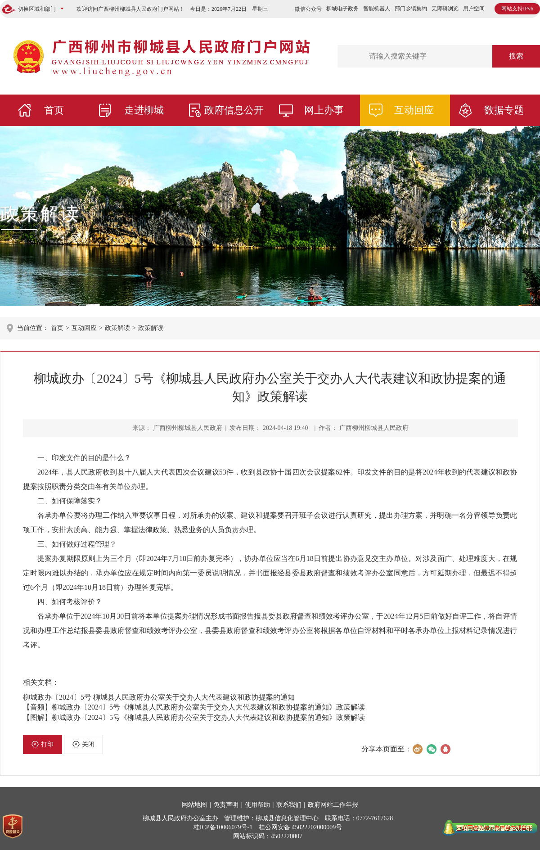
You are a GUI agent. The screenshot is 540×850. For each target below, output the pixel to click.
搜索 (516, 56)
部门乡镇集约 (411, 8)
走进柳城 (144, 110)
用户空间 (474, 8)
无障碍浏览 (445, 8)
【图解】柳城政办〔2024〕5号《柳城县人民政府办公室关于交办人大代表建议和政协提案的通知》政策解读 (194, 717)
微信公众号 (308, 9)
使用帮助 (257, 804)
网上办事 (324, 110)
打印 (43, 744)
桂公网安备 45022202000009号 (300, 827)
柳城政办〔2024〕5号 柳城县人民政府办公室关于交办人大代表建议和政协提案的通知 (159, 697)
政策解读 (40, 213)
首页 (54, 110)
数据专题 (504, 110)
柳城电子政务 (342, 8)
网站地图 (194, 804)
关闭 (83, 744)
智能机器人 (376, 8)
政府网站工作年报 (333, 804)
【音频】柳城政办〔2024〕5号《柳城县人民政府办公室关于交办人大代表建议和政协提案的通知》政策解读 (194, 707)
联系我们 (289, 804)
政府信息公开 (234, 110)
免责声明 (225, 804)
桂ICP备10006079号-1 (223, 827)
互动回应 (414, 110)
